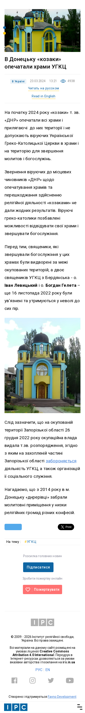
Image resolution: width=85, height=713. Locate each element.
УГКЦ (30, 542)
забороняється (61, 460)
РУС (38, 670)
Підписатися (38, 567)
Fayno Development (62, 696)
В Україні (18, 81)
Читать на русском (43, 88)
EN (47, 670)
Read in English (44, 96)
